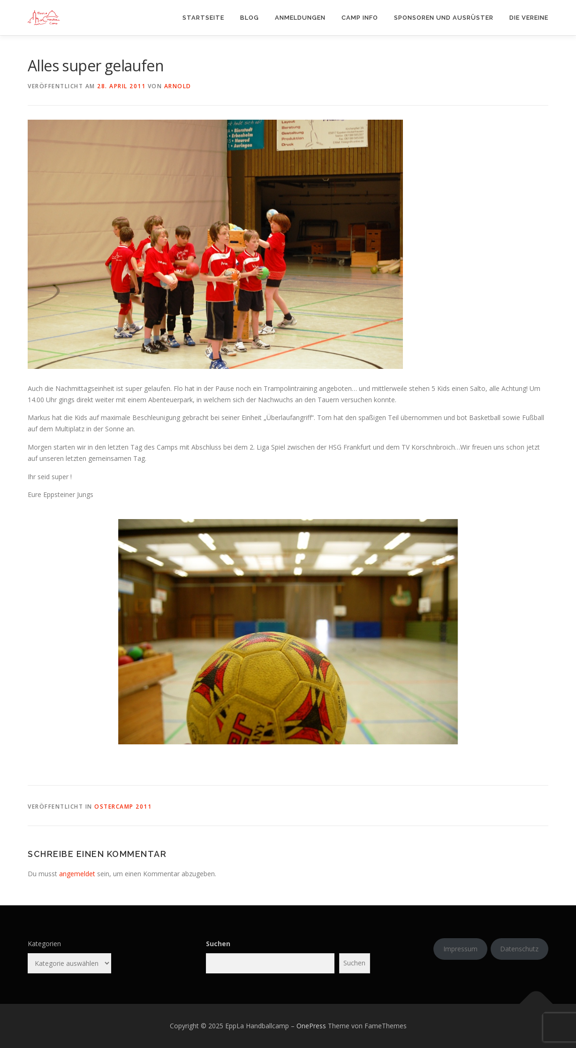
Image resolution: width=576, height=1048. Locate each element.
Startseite (203, 17)
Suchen (218, 943)
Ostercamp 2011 (123, 807)
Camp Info (359, 17)
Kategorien (44, 943)
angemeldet (77, 873)
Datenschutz (519, 948)
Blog (249, 17)
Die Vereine (528, 17)
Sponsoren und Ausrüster (443, 17)
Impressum (460, 948)
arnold (177, 86)
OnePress (311, 1025)
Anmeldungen (300, 17)
